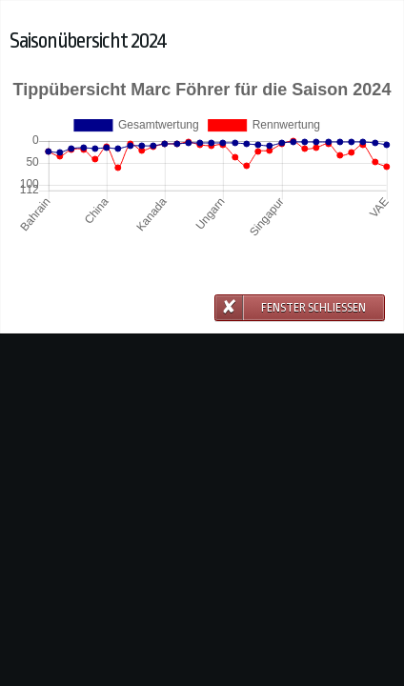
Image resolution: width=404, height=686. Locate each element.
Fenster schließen (313, 307)
